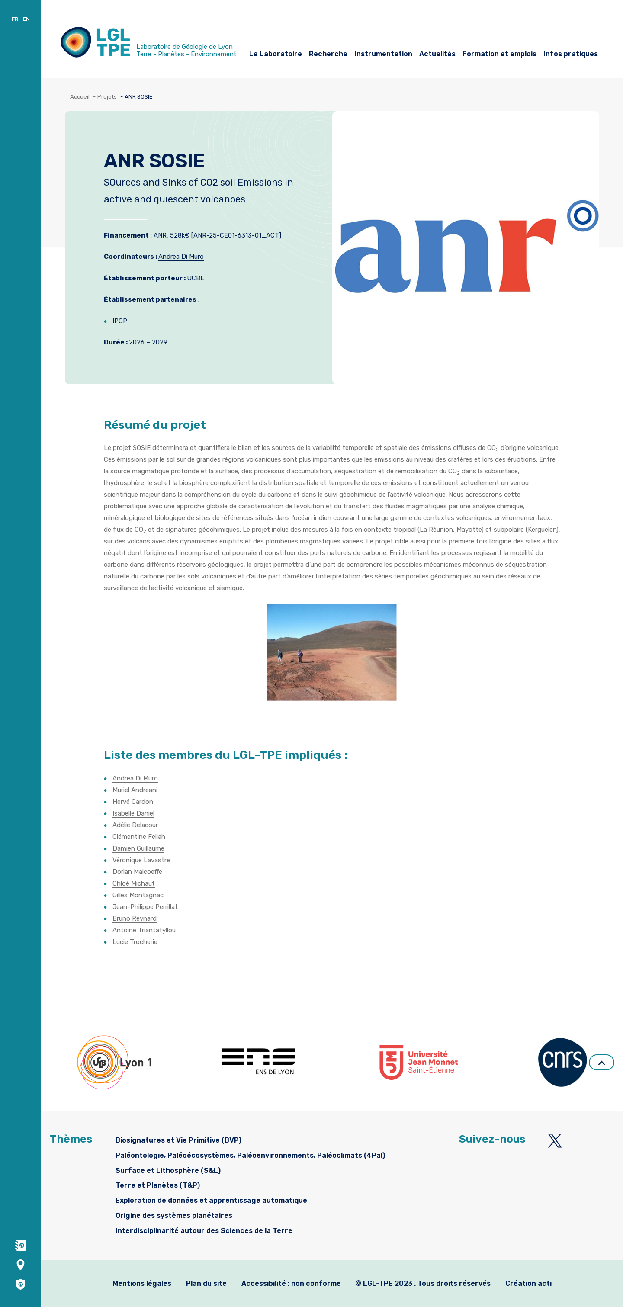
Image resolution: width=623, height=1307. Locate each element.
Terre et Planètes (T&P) (158, 1185)
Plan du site (206, 1283)
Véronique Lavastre (141, 860)
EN (26, 19)
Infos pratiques (570, 54)
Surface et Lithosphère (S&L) (168, 1170)
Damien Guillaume (138, 848)
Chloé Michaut (133, 883)
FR (15, 19)
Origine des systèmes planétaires (174, 1215)
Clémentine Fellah (138, 837)
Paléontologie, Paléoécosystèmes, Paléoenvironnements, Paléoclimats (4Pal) (250, 1155)
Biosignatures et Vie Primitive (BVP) (178, 1140)
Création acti (528, 1283)
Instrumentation (383, 54)
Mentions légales (141, 1283)
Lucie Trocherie (134, 942)
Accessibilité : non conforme (291, 1283)
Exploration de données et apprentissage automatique (211, 1200)
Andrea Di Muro (181, 256)
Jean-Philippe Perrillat (145, 907)
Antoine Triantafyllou (144, 930)
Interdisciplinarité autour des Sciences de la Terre (204, 1231)
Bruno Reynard (134, 918)
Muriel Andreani (134, 790)
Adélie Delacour (135, 825)
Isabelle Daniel (133, 813)
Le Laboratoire (275, 54)
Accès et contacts (80, 12)
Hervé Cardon (132, 802)
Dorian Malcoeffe (137, 872)
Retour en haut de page (601, 1063)
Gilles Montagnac (138, 895)
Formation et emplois (499, 54)
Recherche (328, 54)
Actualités (437, 54)
